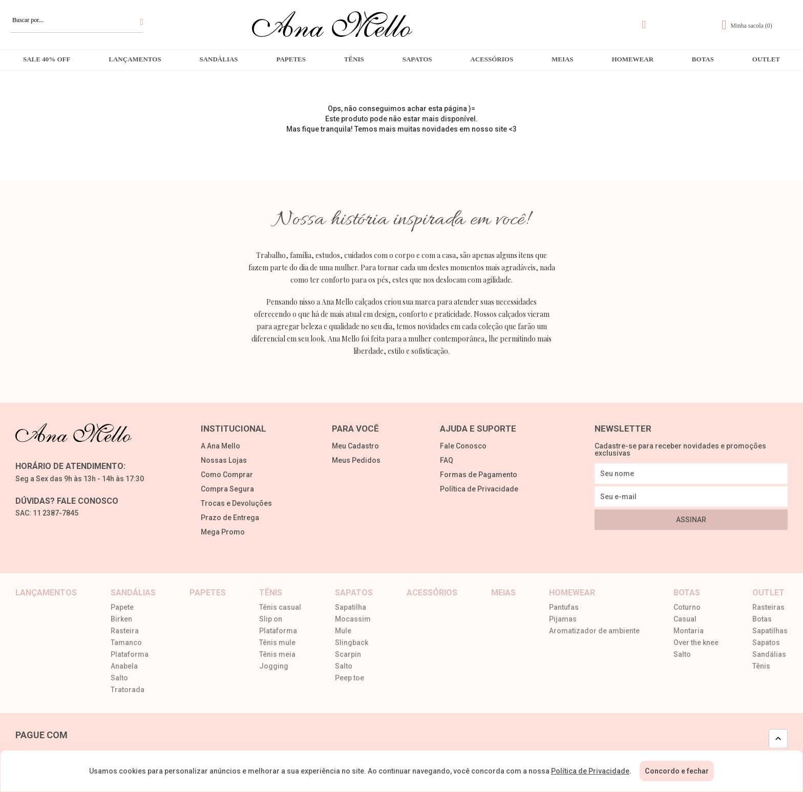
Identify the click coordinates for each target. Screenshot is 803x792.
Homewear (632, 59)
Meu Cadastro (355, 446)
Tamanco (126, 643)
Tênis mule (277, 643)
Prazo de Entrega (230, 518)
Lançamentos (135, 59)
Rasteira (125, 631)
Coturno (687, 607)
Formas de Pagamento (478, 475)
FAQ (446, 460)
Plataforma (130, 654)
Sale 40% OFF (46, 59)
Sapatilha (350, 607)
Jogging (273, 666)
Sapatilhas (770, 631)
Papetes (291, 59)
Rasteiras (768, 607)
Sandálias (218, 59)
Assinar (691, 520)
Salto (119, 678)
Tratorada (127, 690)
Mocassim (353, 619)
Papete (122, 607)
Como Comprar (227, 475)
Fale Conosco (463, 446)
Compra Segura (227, 489)
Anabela (124, 666)
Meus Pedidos (356, 460)
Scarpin (348, 654)
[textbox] (76, 20)
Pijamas (563, 619)
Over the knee (696, 643)
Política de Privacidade (479, 489)
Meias (563, 59)
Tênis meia (277, 654)
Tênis (354, 59)
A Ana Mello (220, 446)
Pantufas (564, 607)
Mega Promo (223, 532)
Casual (684, 619)
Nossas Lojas (224, 460)
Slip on (270, 619)
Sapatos (417, 59)
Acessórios (491, 59)
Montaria (688, 631)
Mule (343, 631)
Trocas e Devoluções (236, 503)
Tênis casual (280, 607)
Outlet (766, 59)
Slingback (351, 643)
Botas (703, 59)
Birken (121, 619)
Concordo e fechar (677, 771)
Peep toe (349, 678)
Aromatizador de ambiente (594, 631)
